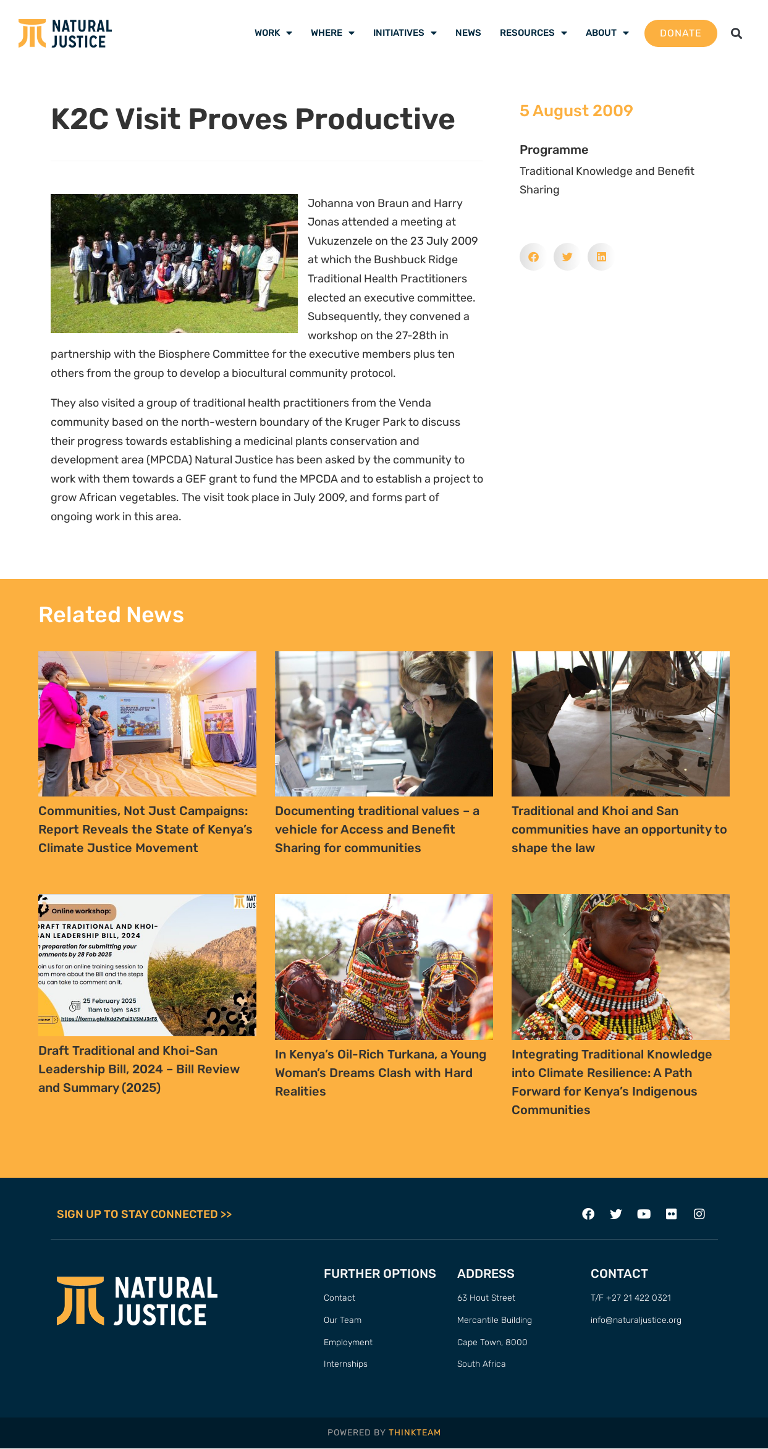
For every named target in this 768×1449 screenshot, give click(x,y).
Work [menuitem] (273, 32)
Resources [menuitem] (533, 32)
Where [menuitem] (333, 32)
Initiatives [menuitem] (405, 32)
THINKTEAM (415, 1432)
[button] (737, 33)
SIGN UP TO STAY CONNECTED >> (144, 1215)
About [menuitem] (607, 32)
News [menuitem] (468, 32)
